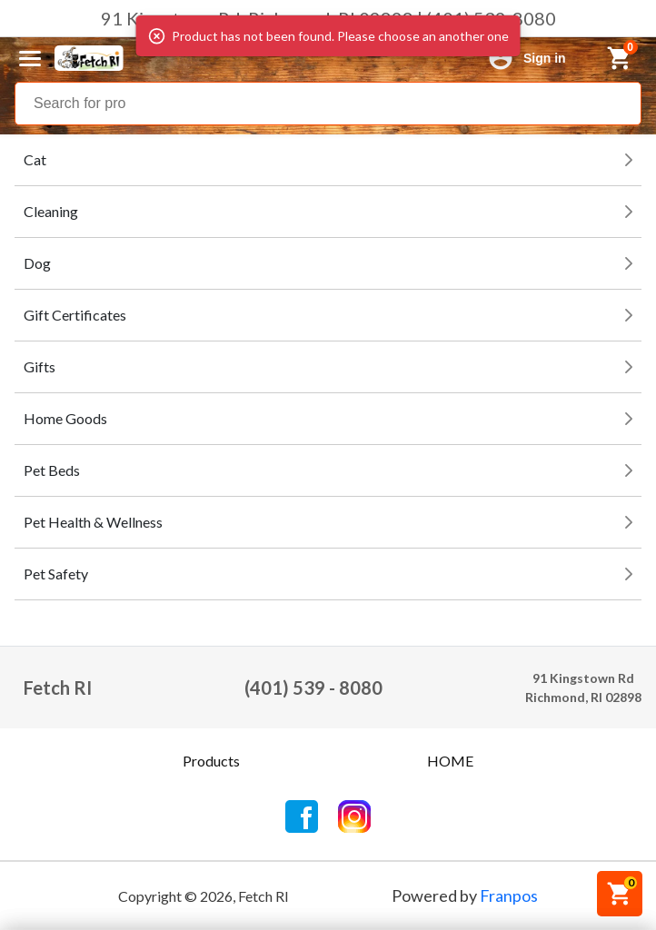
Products (211, 760)
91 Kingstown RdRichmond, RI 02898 (583, 687)
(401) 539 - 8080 (313, 687)
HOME (450, 760)
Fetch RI (58, 687)
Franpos (509, 895)
